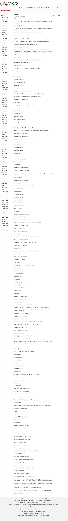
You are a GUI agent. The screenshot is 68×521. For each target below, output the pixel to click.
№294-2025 (4, 32)
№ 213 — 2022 (5, 206)
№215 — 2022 (5, 202)
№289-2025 (4, 43)
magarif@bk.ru (43, 511)
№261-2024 (4, 102)
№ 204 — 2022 (5, 223)
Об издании (21, 7)
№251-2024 (4, 123)
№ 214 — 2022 (5, 204)
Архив (57, 7)
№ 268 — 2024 (5, 87)
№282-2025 (4, 57)
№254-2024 (4, 117)
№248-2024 (4, 130)
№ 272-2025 (4, 81)
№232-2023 (4, 166)
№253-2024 (4, 119)
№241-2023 (4, 145)
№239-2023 (4, 151)
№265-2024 (4, 94)
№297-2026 (4, 26)
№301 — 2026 (5, 17)
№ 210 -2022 (4, 213)
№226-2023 (4, 179)
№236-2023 (4, 157)
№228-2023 (4, 176)
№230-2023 (4, 170)
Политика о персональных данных (27, 509)
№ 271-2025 (4, 79)
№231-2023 (4, 168)
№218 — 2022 (5, 198)
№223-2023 (4, 185)
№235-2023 (4, 159)
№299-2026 (4, 21)
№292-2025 (4, 36)
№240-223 (4, 149)
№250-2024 (4, 125)
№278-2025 (4, 66)
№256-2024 (4, 113)
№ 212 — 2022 (5, 208)
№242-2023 (4, 142)
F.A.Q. (52, 7)
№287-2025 (4, 47)
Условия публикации (30, 7)
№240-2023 (4, 147)
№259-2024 (4, 106)
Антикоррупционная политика (41, 509)
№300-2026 (4, 19)
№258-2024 (4, 108)
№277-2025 (4, 68)
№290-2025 (4, 40)
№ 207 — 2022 (5, 217)
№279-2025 (4, 64)
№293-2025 (4, 34)
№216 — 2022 (5, 200)
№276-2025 (4, 70)
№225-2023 (4, 181)
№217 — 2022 (5, 196)
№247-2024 (4, 132)
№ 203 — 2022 (5, 225)
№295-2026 (4, 30)
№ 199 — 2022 (5, 232)
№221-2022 (4, 189)
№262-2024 (4, 100)
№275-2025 (4, 72)
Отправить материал (5, 10)
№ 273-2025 (4, 77)
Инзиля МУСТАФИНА (19, 493)
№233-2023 (4, 164)
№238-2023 (4, 153)
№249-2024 (4, 128)
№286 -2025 (4, 49)
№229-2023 (4, 174)
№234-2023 (4, 162)
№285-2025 (4, 51)
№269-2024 (4, 85)
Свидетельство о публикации (43, 7)
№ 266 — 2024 (5, 91)
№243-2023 (4, 140)
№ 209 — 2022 (5, 215)
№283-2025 (4, 55)
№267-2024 (4, 89)
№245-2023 (4, 136)
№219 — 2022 (5, 193)
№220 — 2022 (5, 191)
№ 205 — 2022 (5, 221)
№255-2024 (4, 115)
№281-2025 (4, 60)
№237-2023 (4, 155)
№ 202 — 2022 (5, 227)
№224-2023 (4, 183)
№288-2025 (4, 45)
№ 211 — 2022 (5, 210)
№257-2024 (4, 111)
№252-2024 (4, 121)
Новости (23, 16)
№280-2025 (4, 62)
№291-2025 (4, 38)
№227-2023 (4, 172)
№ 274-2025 (4, 74)
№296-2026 (4, 28)
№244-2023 (4, 138)
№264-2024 (4, 96)
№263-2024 (4, 98)
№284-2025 (4, 53)
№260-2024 (4, 104)
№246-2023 (4, 134)
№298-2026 (4, 23)
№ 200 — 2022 (5, 230)
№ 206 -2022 (4, 219)
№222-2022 (4, 187)
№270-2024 (4, 83)
